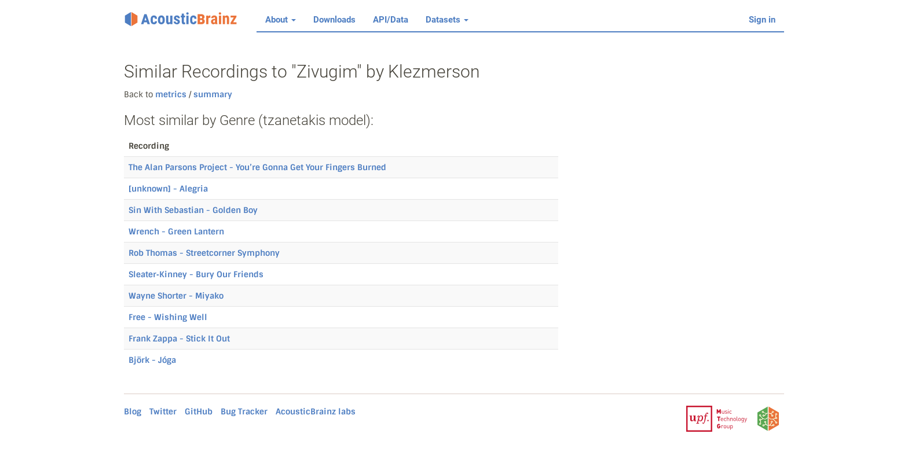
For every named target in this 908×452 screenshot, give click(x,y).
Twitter (163, 411)
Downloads (334, 19)
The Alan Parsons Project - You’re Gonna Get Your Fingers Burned (257, 167)
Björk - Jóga (152, 360)
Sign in (762, 19)
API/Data (390, 19)
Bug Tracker (244, 411)
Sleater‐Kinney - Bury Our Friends (196, 274)
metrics (170, 94)
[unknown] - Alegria (168, 188)
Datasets (447, 19)
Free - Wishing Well (168, 317)
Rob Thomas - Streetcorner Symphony (204, 253)
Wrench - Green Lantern (176, 231)
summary (211, 94)
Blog (132, 411)
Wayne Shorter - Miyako (176, 296)
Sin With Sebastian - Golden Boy (193, 210)
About (280, 19)
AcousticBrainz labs (316, 411)
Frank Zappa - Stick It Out (179, 338)
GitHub (199, 411)
